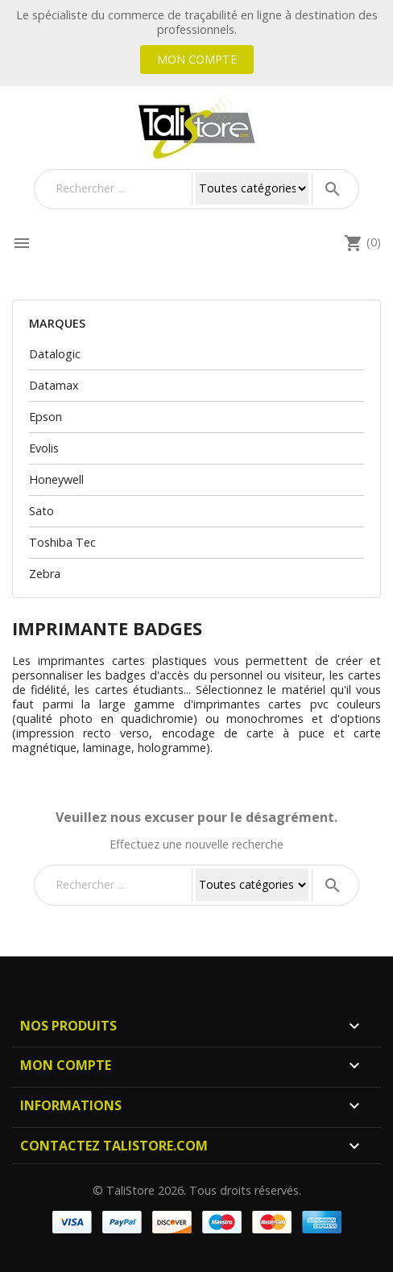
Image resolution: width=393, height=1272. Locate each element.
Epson (45, 416)
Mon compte (197, 59)
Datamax (54, 385)
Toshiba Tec (62, 542)
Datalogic (55, 353)
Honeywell (56, 479)
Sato (41, 510)
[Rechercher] (120, 188)
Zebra (44, 573)
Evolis (44, 448)
